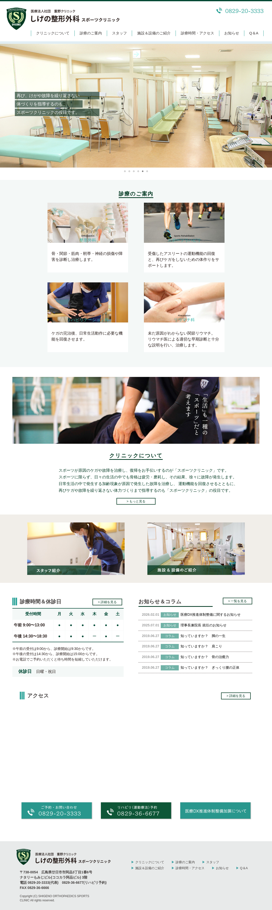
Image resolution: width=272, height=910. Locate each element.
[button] (4, 106)
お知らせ (231, 33)
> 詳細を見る (107, 602)
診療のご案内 (91, 33)
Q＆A (253, 33)
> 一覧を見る (237, 601)
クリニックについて (52, 33)
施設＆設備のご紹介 (154, 33)
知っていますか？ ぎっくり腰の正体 (210, 667)
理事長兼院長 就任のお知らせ (204, 625)
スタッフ (119, 33)
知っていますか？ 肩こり (201, 646)
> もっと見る (136, 501)
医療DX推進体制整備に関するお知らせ (211, 614)
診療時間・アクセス (197, 33)
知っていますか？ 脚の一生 (203, 636)
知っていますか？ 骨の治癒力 (205, 657)
